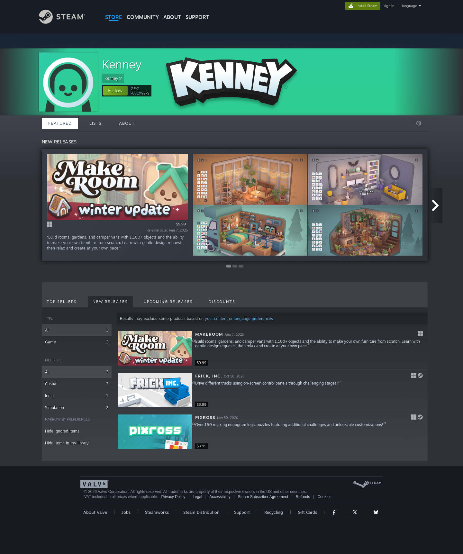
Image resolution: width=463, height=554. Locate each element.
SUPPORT (197, 17)
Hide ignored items (62, 431)
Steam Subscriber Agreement (263, 497)
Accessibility (219, 497)
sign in (389, 6)
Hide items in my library (67, 442)
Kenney (122, 64)
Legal (197, 497)
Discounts (222, 301)
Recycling (273, 512)
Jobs (126, 512)
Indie (76, 395)
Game (76, 342)
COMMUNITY (143, 17)
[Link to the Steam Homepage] (67, 22)
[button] (115, 90)
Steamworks (157, 512)
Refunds (303, 497)
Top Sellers (62, 301)
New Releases (110, 301)
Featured (60, 123)
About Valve (95, 512)
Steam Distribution (201, 512)
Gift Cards (307, 512)
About (172, 17)
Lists (95, 123)
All (76, 330)
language (409, 6)
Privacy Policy (173, 497)
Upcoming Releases (168, 301)
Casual (76, 383)
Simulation (76, 407)
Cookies (324, 497)
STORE (113, 17)
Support (242, 512)
